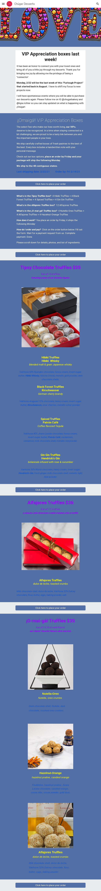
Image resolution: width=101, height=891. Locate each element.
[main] (50, 80)
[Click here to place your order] (50, 184)
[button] (3, 4)
